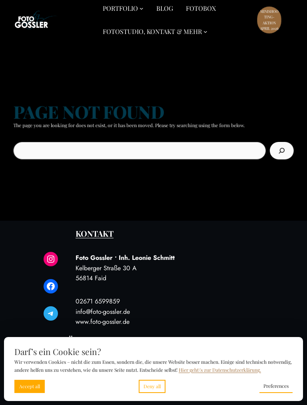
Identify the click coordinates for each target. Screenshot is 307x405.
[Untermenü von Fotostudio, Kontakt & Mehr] (205, 32)
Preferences (276, 386)
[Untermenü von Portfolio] (142, 8)
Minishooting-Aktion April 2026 (269, 20)
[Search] (279, 150)
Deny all (152, 386)
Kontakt (95, 233)
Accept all (29, 386)
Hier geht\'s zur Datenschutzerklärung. (220, 370)
